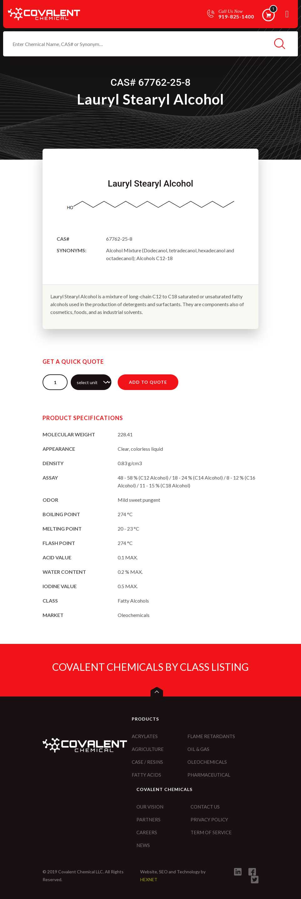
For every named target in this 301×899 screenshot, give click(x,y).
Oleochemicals (207, 762)
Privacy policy (209, 819)
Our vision (149, 806)
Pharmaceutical (208, 775)
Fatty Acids (146, 775)
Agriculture (148, 749)
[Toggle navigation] (287, 16)
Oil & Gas (198, 749)
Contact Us (205, 806)
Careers (146, 832)
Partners (148, 819)
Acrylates (145, 736)
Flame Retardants (211, 736)
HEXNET (148, 879)
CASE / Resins (147, 762)
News (143, 845)
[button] (156, 691)
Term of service (211, 832)
